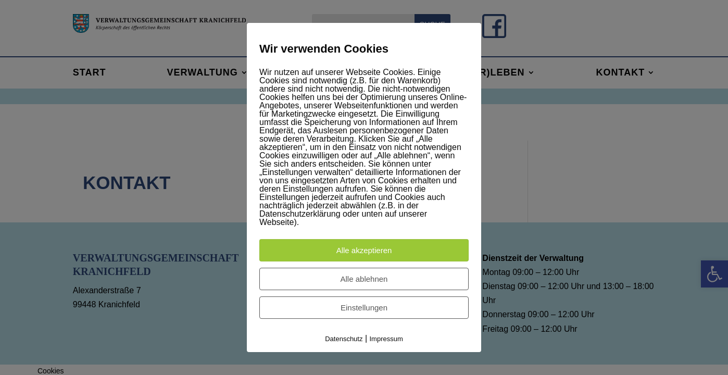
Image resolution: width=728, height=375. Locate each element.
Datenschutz (343, 339)
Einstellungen (364, 307)
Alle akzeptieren (364, 250)
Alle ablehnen (364, 278)
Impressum (386, 339)
